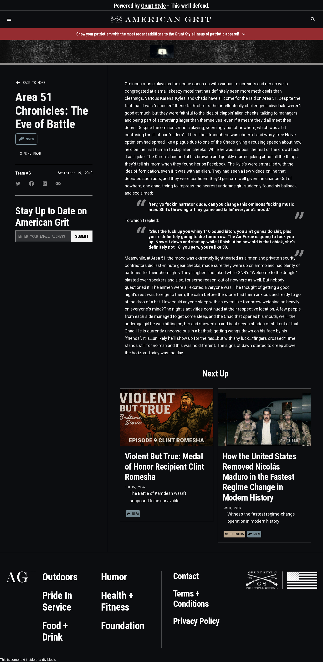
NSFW (30, 139)
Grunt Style (153, 5)
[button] (9, 19)
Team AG (23, 173)
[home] (161, 19)
